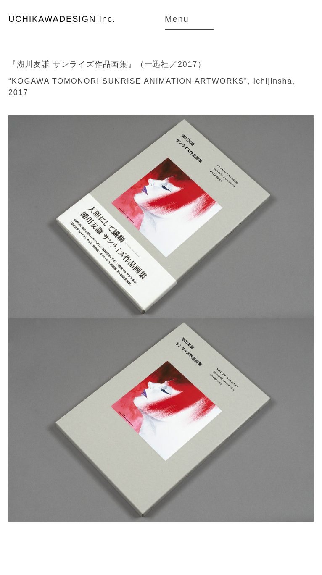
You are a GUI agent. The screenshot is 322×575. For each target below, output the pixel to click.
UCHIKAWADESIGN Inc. (62, 19)
